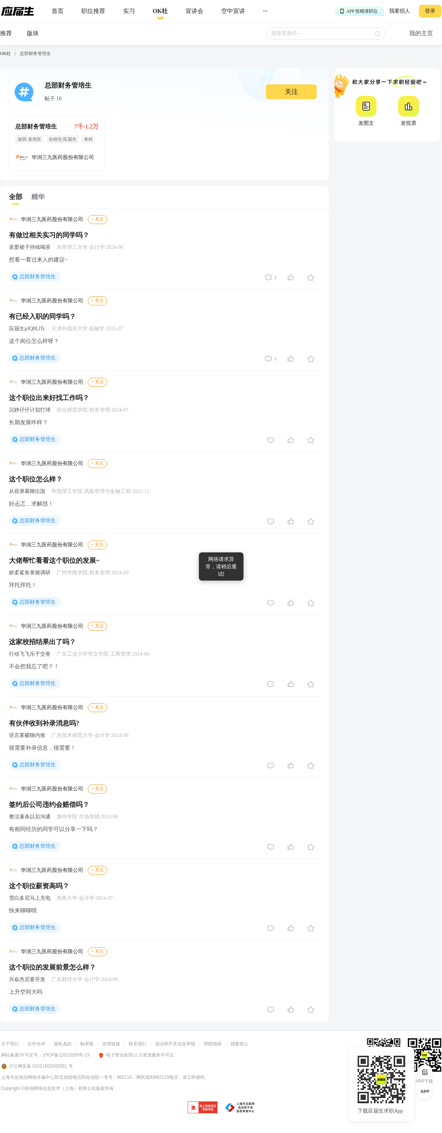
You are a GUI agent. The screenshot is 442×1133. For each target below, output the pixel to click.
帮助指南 (213, 1043)
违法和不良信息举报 (175, 1043)
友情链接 (111, 1043)
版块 (33, 33)
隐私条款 (63, 1043)
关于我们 (10, 1043)
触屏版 (87, 1043)
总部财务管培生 (37, 276)
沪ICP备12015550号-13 (66, 1055)
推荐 (6, 33)
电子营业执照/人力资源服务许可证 (136, 1055)
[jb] (202, 1107)
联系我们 (137, 1043)
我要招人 (399, 11)
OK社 (5, 53)
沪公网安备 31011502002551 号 (37, 1066)
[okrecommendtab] (160, 11)
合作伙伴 (36, 1043)
